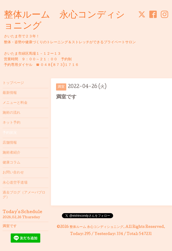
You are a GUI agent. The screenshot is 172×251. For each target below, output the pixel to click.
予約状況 (10, 133)
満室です (10, 226)
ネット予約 (11, 123)
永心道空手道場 (15, 183)
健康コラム (11, 163)
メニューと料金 (15, 103)
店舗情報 (10, 143)
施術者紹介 (11, 153)
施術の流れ (11, 113)
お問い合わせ (13, 173)
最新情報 (10, 93)
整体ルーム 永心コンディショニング (96, 227)
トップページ (13, 83)
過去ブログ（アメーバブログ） (24, 195)
